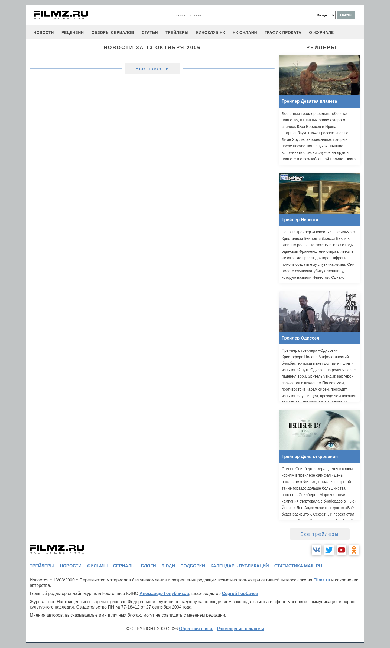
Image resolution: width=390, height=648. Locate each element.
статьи (150, 32)
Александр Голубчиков (164, 593)
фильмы (97, 566)
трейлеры (176, 32)
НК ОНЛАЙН (245, 32)
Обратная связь (196, 628)
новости (44, 32)
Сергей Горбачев (240, 593)
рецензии (72, 32)
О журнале (321, 32)
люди (168, 566)
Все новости (152, 68)
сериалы (124, 566)
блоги (148, 566)
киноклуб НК (210, 32)
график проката (283, 32)
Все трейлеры (319, 534)
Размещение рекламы (240, 628)
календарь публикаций (239, 566)
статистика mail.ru (298, 566)
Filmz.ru (321, 580)
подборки (192, 566)
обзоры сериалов (113, 32)
